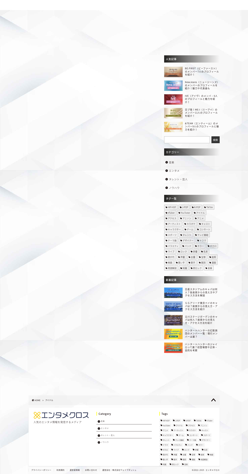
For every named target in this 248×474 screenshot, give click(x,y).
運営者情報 (75, 470)
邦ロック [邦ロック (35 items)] (197, 268)
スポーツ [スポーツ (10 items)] (172, 234)
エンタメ (166, 5)
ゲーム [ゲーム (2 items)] (190, 229)
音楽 (150, 5)
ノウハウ (210, 5)
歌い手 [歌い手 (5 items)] (181, 262)
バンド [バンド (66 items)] (188, 245)
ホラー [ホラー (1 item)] (200, 245)
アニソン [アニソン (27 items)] (186, 218)
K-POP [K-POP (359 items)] (197, 207)
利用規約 (61, 470)
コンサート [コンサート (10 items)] (204, 229)
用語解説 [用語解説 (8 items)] (172, 268)
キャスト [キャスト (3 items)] (205, 223)
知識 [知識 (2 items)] (185, 268)
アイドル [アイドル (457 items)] (200, 212)
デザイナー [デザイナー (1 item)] (188, 240)
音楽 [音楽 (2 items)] (210, 268)
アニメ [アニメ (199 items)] (200, 218)
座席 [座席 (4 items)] (214, 257)
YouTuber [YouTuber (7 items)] (185, 212)
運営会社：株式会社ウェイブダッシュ (119, 470)
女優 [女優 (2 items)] (193, 257)
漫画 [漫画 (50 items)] (214, 262)
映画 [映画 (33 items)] (170, 262)
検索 (215, 140)
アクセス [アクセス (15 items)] (172, 218)
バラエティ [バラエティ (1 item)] (173, 245)
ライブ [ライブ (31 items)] (171, 251)
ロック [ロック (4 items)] (183, 251)
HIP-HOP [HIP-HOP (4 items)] (172, 207)
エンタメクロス (213, 470)
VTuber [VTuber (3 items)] (171, 212)
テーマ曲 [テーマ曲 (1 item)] (172, 240)
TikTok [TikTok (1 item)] (209, 207)
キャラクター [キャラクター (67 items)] (174, 229)
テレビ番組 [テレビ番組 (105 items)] (202, 234)
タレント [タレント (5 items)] (187, 234)
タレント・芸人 (188, 5)
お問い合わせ (91, 470)
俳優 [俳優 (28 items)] (195, 251)
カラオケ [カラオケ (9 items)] (191, 223)
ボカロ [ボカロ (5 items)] (213, 245)
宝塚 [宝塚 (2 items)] (203, 257)
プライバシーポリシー (41, 470)
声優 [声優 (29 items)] (182, 257)
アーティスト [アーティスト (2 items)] (174, 223)
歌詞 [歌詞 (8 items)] (203, 262)
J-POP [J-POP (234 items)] (185, 207)
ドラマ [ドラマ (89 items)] (203, 240)
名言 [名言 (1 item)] (205, 251)
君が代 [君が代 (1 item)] (171, 257)
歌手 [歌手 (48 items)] (193, 262)
